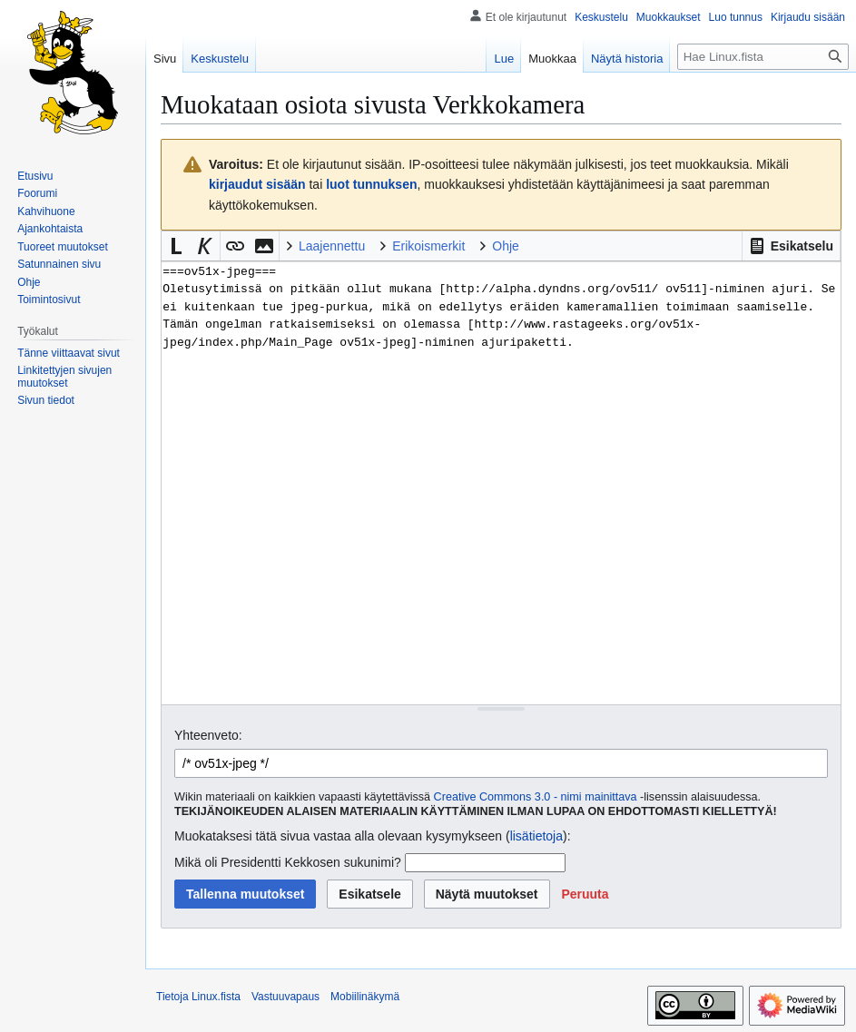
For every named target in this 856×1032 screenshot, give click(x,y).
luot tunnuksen (371, 184)
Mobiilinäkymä (364, 996)
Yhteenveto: (208, 735)
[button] (791, 245)
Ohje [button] (505, 246)
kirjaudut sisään (257, 184)
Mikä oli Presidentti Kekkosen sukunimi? (287, 862)
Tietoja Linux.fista (198, 996)
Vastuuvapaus (285, 996)
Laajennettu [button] (332, 246)
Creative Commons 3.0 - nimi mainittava (535, 797)
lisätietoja (536, 836)
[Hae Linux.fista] (763, 57)
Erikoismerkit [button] (428, 246)
